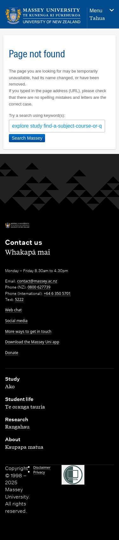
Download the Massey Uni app (32, 342)
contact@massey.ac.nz (37, 281)
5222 (19, 299)
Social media (16, 320)
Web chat (13, 310)
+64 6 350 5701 (57, 293)
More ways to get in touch (28, 331)
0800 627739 (39, 287)
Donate (11, 352)
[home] (43, 16)
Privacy (39, 472)
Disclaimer (41, 467)
